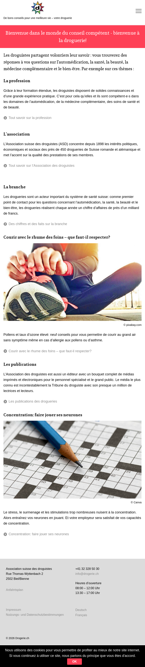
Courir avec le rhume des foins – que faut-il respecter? (50, 351)
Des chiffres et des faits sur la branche (38, 224)
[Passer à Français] (81, 615)
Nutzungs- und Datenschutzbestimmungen (35, 614)
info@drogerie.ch (87, 573)
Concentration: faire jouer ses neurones (39, 534)
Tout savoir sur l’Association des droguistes (41, 166)
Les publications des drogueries (33, 401)
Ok (82, 661)
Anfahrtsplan (14, 589)
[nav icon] (139, 11)
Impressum (13, 609)
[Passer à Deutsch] (81, 610)
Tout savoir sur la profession (30, 118)
